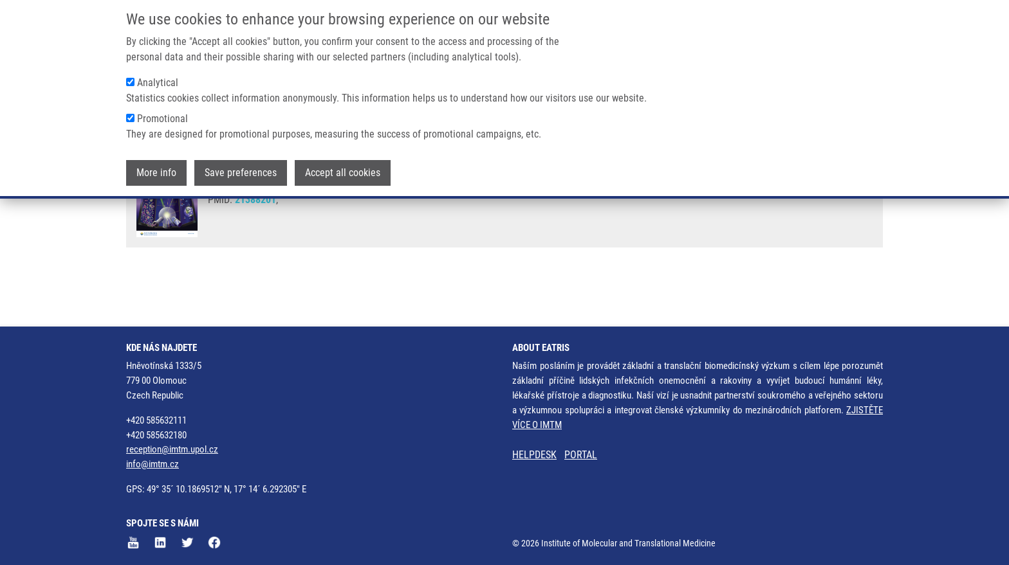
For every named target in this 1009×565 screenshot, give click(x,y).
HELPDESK (534, 455)
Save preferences (241, 172)
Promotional (162, 118)
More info (156, 172)
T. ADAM (364, 212)
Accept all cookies (342, 172)
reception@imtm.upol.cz (172, 449)
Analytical (157, 82)
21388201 (255, 248)
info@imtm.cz (152, 464)
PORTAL (580, 455)
